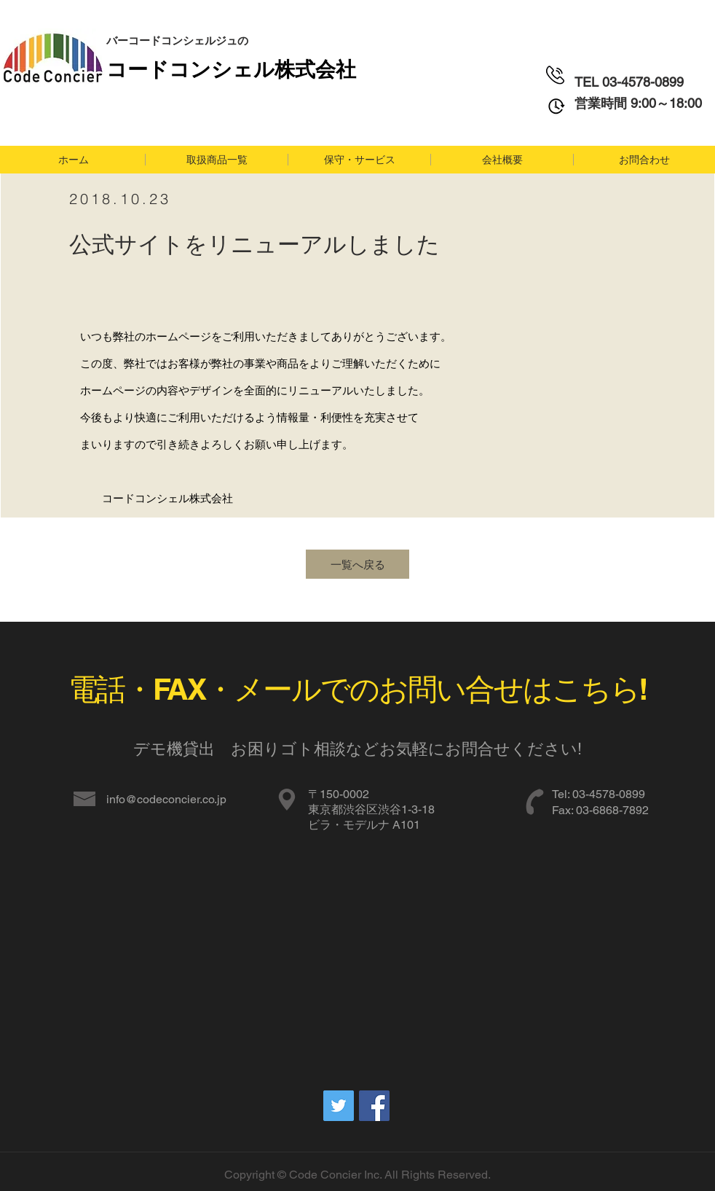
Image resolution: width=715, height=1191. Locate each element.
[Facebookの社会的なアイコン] (374, 1105)
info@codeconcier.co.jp (166, 799)
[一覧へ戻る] (357, 564)
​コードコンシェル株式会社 (231, 68)
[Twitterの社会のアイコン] (338, 1105)
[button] (216, 159)
